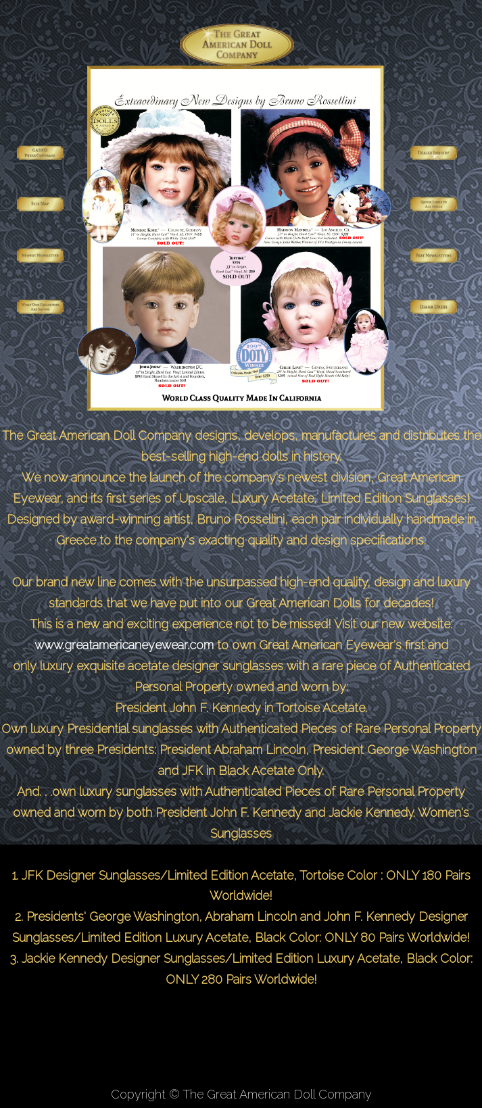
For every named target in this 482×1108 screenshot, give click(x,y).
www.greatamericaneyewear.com (124, 645)
